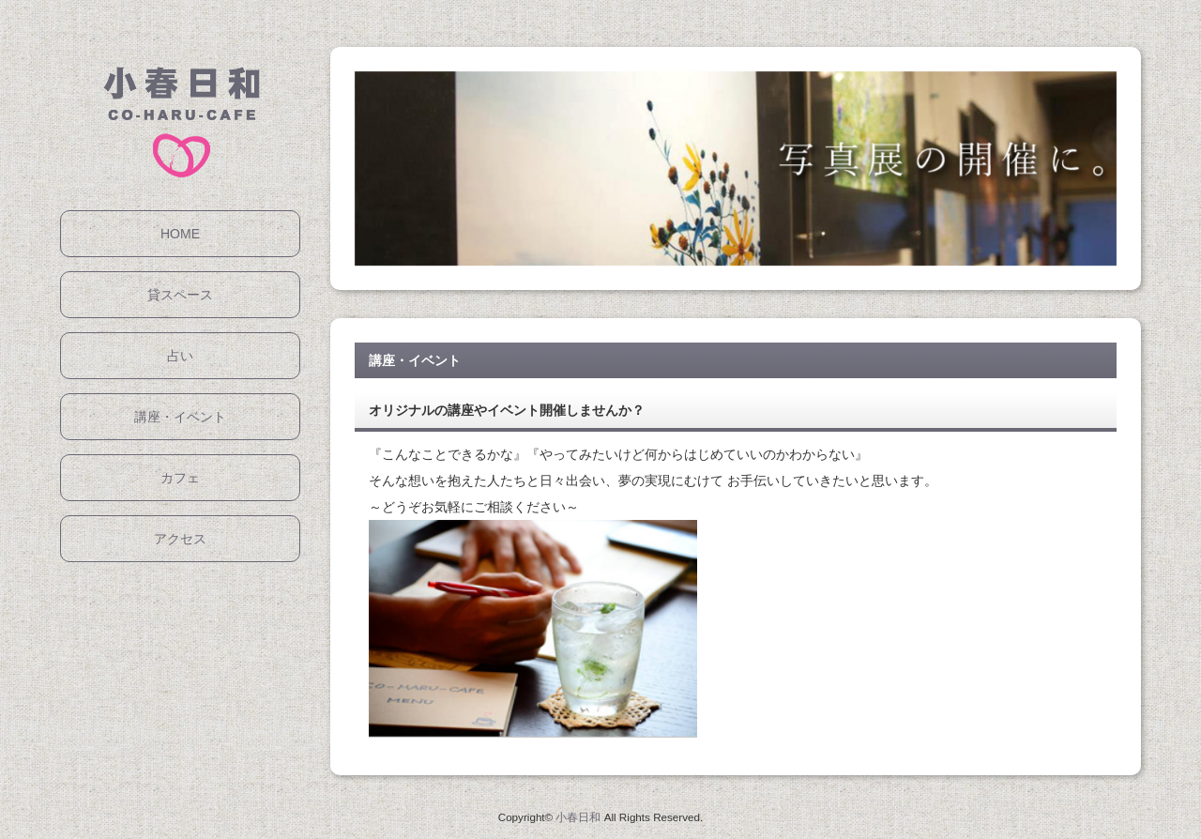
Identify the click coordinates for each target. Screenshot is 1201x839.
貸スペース (180, 294)
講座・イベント (180, 416)
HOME (180, 233)
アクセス (180, 538)
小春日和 (577, 817)
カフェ (180, 477)
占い (180, 355)
